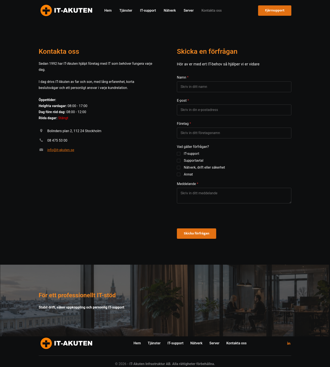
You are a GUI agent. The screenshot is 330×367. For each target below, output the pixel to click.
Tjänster (154, 343)
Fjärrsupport (274, 10)
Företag (183, 124)
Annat (188, 174)
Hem (137, 343)
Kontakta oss (236, 343)
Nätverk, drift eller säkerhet (204, 167)
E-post (182, 100)
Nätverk (196, 343)
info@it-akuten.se (60, 150)
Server (214, 343)
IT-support (191, 154)
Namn (181, 77)
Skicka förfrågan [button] (196, 233)
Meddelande (186, 184)
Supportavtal (193, 160)
